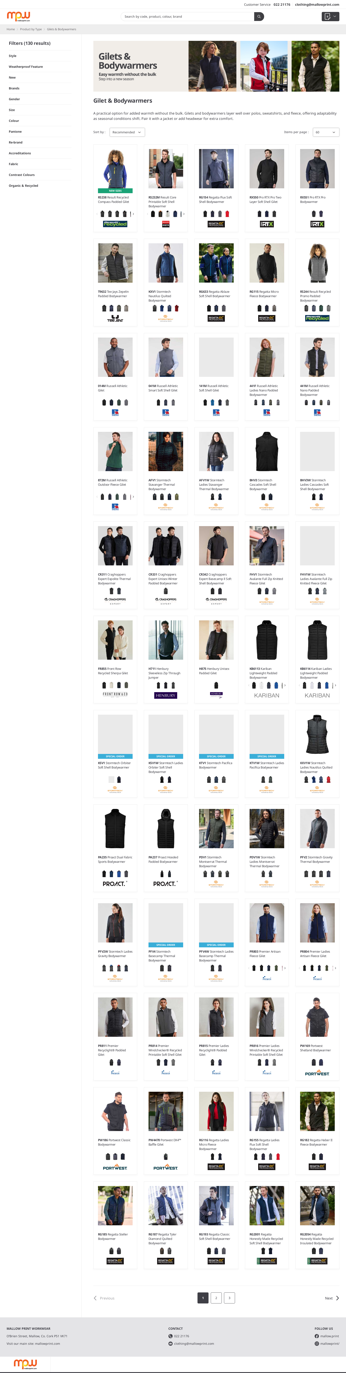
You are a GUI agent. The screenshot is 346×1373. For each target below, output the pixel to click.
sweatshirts (272, 113)
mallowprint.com (47, 1343)
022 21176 (282, 4)
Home (11, 29)
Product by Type (31, 29)
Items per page (296, 132)
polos (256, 113)
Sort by (99, 132)
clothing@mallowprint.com (317, 4)
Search (257, 16)
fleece (296, 113)
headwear (194, 118)
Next (332, 1298)
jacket (168, 118)
